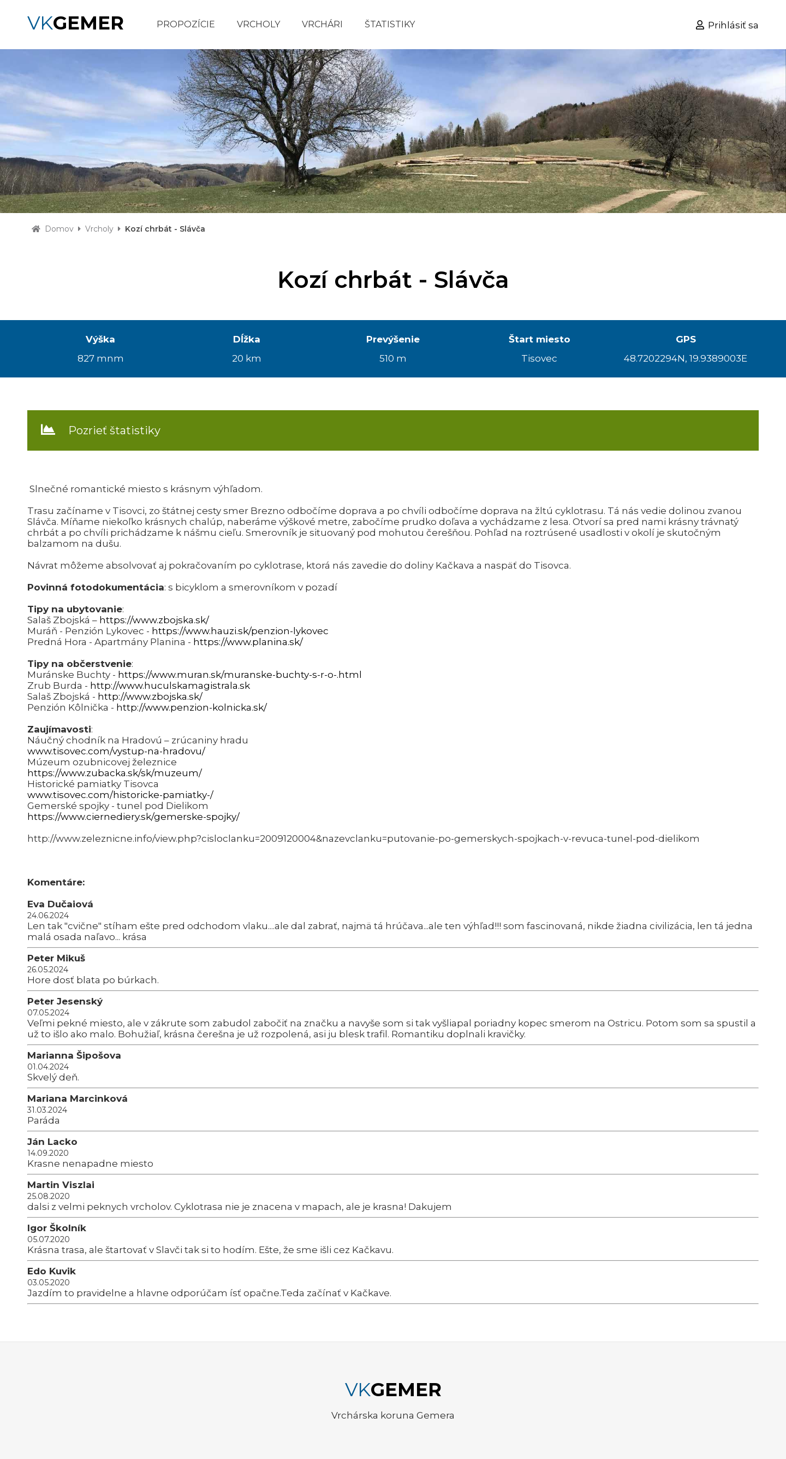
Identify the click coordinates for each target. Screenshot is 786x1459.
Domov (59, 229)
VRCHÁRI (322, 24)
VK (75, 22)
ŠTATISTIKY (390, 24)
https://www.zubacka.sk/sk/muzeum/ (114, 772)
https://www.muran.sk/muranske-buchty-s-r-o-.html (240, 674)
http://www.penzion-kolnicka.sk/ (191, 707)
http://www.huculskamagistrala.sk (170, 685)
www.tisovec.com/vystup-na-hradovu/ (116, 751)
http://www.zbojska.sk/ (150, 696)
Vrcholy (99, 229)
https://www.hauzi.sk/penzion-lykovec (240, 630)
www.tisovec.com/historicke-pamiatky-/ (120, 794)
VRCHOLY (258, 24)
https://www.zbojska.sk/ (154, 620)
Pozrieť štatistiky (114, 430)
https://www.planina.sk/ (248, 641)
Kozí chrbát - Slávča (165, 229)
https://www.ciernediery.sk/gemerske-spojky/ (133, 816)
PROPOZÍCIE (186, 24)
